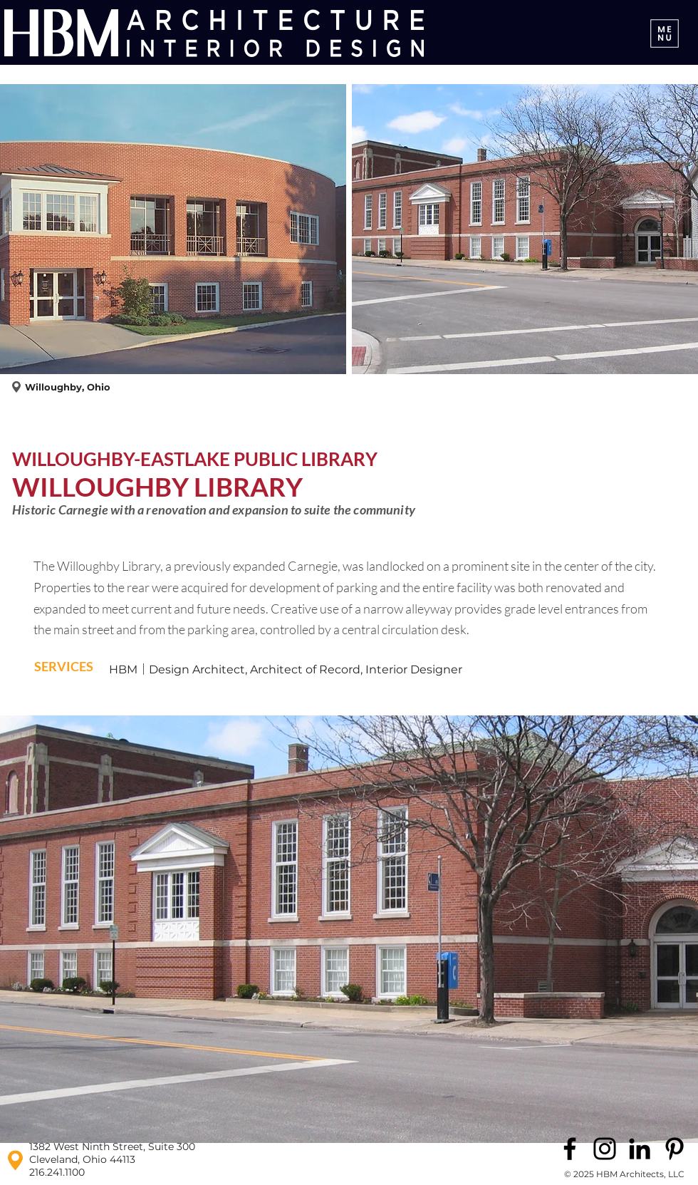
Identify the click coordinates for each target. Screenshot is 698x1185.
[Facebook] (570, 1149)
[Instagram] (605, 1149)
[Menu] (664, 33)
